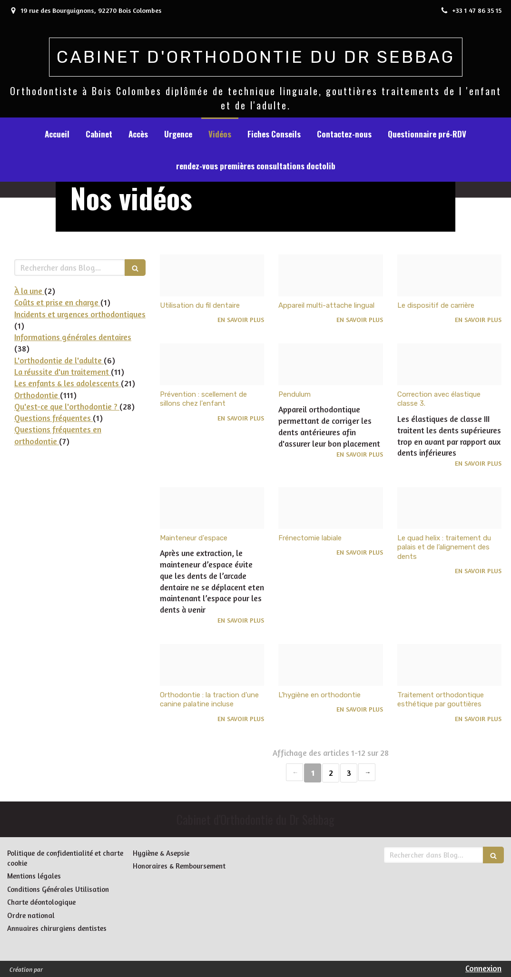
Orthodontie (37, 395)
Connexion (483, 968)
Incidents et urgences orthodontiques (80, 314)
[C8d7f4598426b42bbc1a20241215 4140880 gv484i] (449, 364)
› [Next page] (366, 772)
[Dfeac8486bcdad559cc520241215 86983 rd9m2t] (330, 665)
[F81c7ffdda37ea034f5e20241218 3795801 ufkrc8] (212, 275)
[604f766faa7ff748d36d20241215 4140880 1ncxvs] (212, 508)
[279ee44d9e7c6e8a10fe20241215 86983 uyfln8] (449, 665)
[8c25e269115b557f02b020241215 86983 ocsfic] (212, 665)
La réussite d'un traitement (62, 372)
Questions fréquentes (53, 418)
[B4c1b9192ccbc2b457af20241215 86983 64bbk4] (330, 508)
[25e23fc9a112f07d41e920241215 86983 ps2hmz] (449, 508)
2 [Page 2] (331, 773)
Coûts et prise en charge (57, 302)
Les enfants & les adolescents (67, 383)
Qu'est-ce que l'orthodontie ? (66, 406)
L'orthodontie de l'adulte (59, 360)
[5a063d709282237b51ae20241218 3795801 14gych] (449, 275)
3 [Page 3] (349, 773)
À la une (29, 291)
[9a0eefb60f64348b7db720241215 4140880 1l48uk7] (330, 364)
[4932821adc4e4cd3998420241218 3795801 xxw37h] (330, 275)
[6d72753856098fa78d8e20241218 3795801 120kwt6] (212, 364)
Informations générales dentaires (72, 337)
